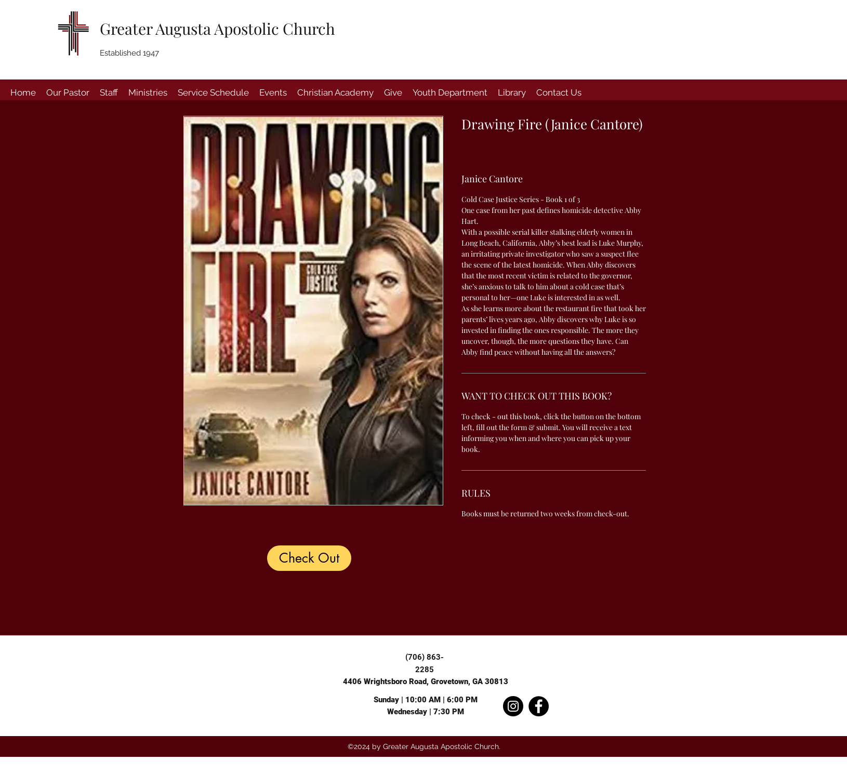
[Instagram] (513, 706)
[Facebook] (538, 706)
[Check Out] (309, 558)
